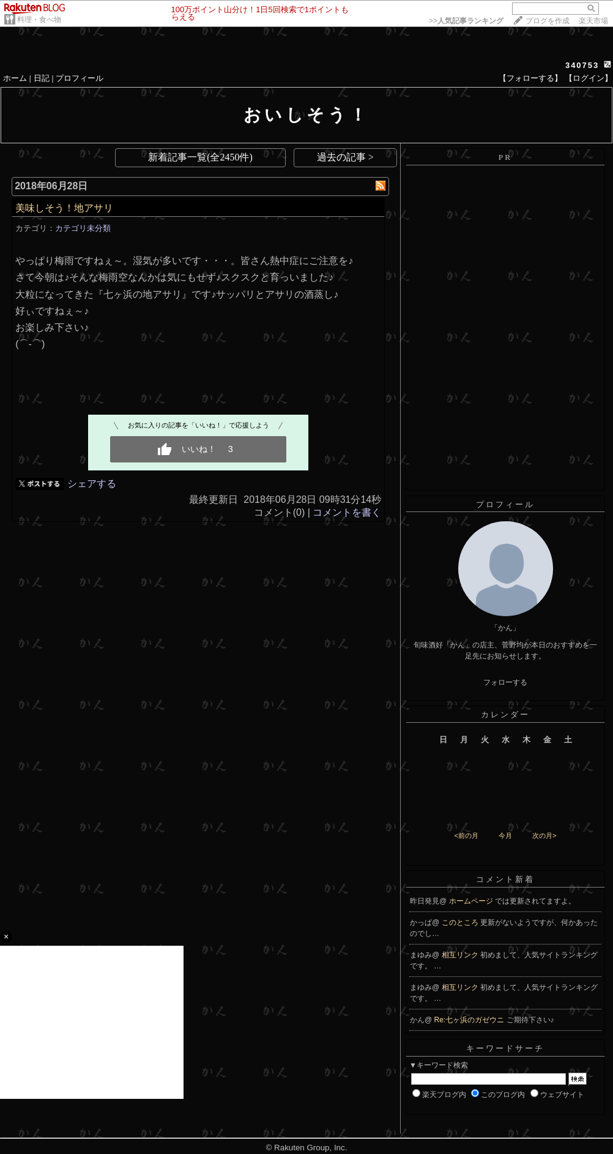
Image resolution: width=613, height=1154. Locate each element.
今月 (505, 835)
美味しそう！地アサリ (64, 208)
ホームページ (472, 901)
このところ (461, 922)
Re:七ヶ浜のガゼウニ (470, 1020)
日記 (42, 78)
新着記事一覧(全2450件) (200, 157)
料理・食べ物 (39, 19)
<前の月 (466, 835)
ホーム (15, 78)
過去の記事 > (345, 157)
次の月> (544, 835)
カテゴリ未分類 (83, 228)
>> (466, 21)
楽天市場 (593, 21)
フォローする (505, 682)
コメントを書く (347, 512)
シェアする (91, 483)
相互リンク (461, 955)
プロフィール (79, 78)
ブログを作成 (548, 21)
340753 (582, 65)
